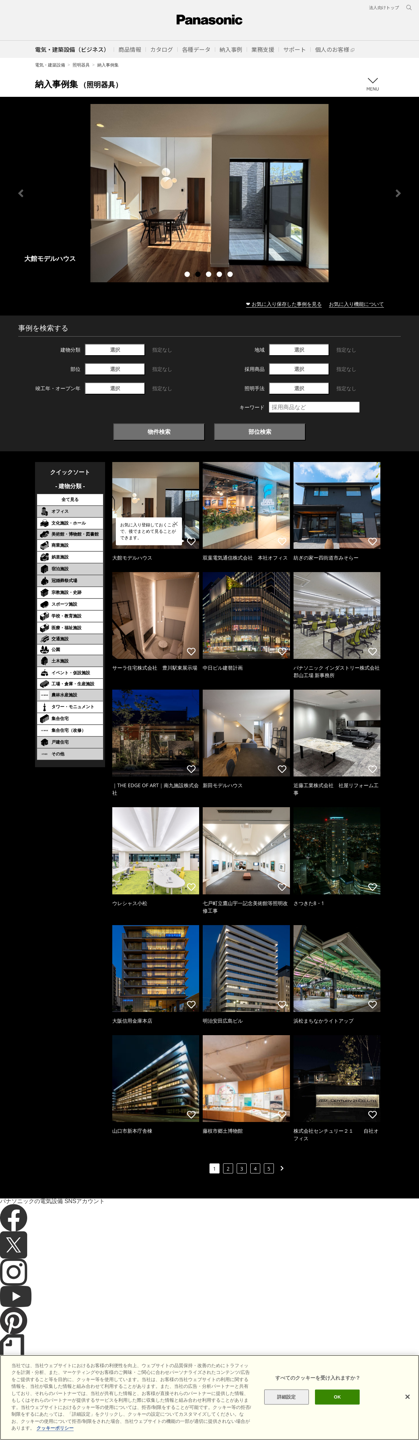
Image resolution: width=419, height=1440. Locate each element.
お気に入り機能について (356, 304)
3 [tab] (209, 275)
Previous (21, 193)
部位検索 (259, 432)
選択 (115, 349)
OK (337, 1397)
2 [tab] (198, 275)
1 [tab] (188, 275)
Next (398, 193)
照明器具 (81, 65)
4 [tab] (220, 275)
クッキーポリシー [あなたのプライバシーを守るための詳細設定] (55, 1428)
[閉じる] (407, 1397)
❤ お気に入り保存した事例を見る (284, 304)
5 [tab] (231, 275)
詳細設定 (286, 1397)
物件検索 (159, 432)
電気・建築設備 (50, 65)
